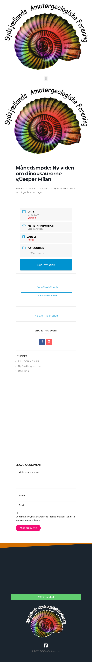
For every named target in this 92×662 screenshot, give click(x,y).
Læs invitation (35, 228)
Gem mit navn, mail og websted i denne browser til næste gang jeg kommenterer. (45, 518)
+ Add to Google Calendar (46, 287)
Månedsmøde (36, 253)
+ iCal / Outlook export (47, 296)
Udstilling (23, 370)
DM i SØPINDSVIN (28, 361)
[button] (45, 78)
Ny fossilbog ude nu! (29, 366)
